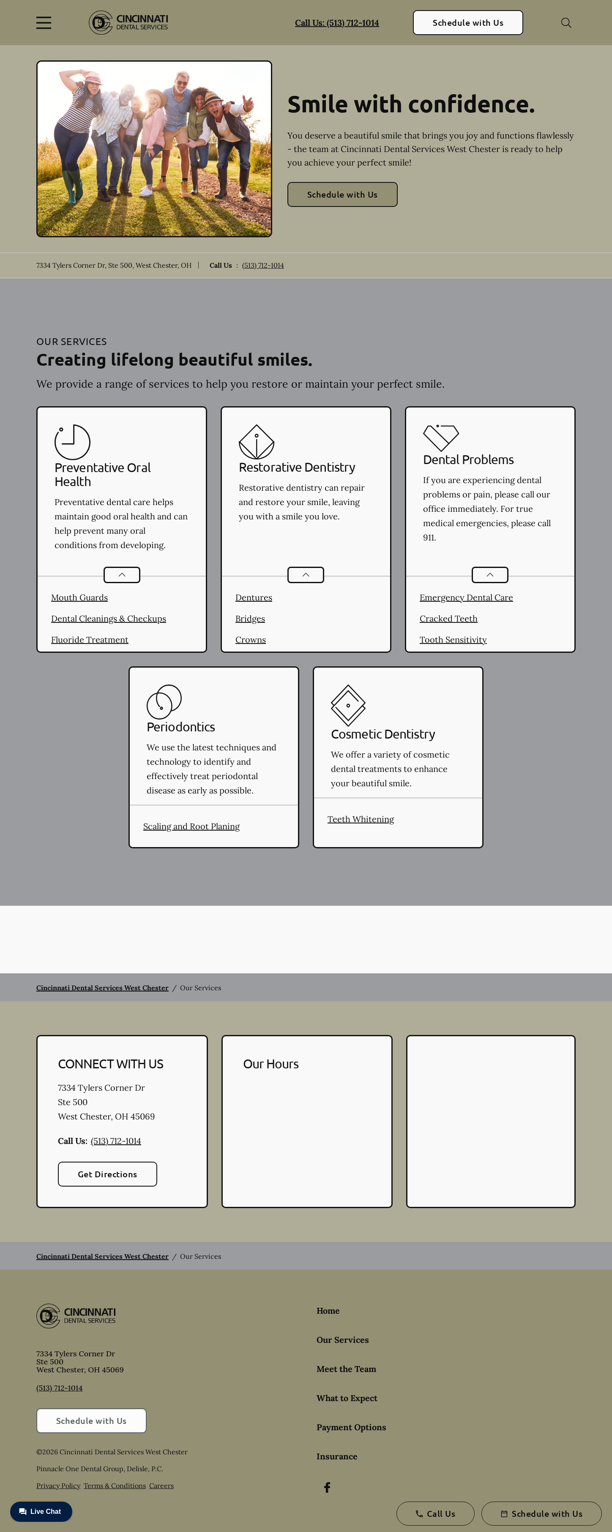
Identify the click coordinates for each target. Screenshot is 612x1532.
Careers (161, 1485)
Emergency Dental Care (466, 597)
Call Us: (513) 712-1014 (337, 22)
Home (328, 1310)
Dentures (253, 597)
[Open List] (122, 575)
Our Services (343, 1339)
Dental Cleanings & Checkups (108, 618)
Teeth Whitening (361, 819)
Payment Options (351, 1427)
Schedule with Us (468, 22)
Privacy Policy (58, 1485)
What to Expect (347, 1398)
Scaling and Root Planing (191, 826)
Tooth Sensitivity (453, 639)
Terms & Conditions (115, 1485)
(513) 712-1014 (263, 265)
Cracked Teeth (449, 618)
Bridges (250, 618)
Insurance (337, 1456)
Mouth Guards (79, 597)
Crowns (250, 639)
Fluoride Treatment (89, 639)
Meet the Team (346, 1369)
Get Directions (107, 1173)
